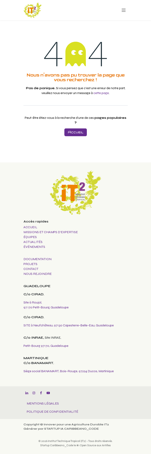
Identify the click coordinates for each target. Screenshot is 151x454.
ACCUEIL (30, 227)
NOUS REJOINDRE (37, 274)
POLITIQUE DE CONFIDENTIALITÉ (52, 412)
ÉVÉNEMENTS (34, 247)
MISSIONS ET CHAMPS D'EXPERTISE (50, 232)
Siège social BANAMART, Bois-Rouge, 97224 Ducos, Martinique (68, 371)
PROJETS (30, 264)
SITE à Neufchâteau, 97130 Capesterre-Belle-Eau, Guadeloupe (68, 325)
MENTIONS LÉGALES (43, 403)
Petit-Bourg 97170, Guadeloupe (45, 346)
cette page (101, 93)
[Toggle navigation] (124, 10)
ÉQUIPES (30, 237)
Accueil (75, 132)
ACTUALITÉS (33, 242)
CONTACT (30, 269)
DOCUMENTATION (37, 259)
